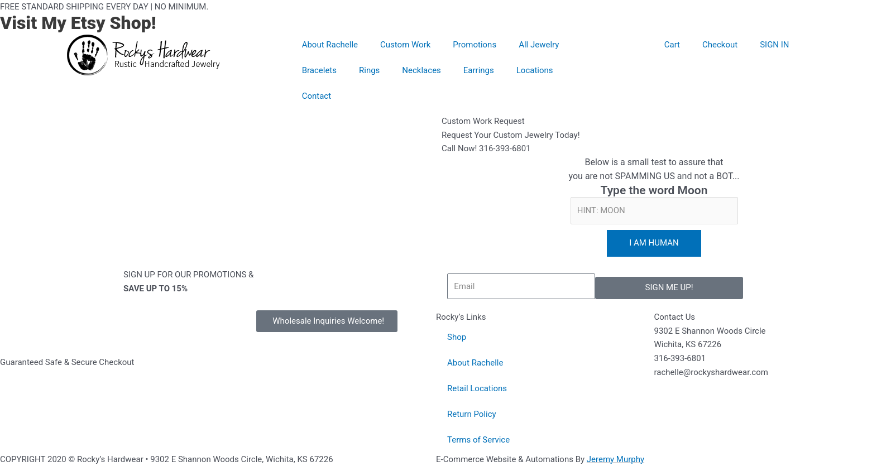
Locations (534, 70)
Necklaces (421, 70)
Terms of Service (478, 440)
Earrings (478, 70)
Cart (672, 45)
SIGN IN (774, 45)
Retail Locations (477, 388)
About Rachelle (330, 45)
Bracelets (319, 70)
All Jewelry (539, 45)
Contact (316, 96)
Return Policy (471, 414)
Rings (369, 70)
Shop (456, 337)
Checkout (719, 45)
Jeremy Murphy (615, 459)
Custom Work (405, 45)
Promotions (474, 45)
